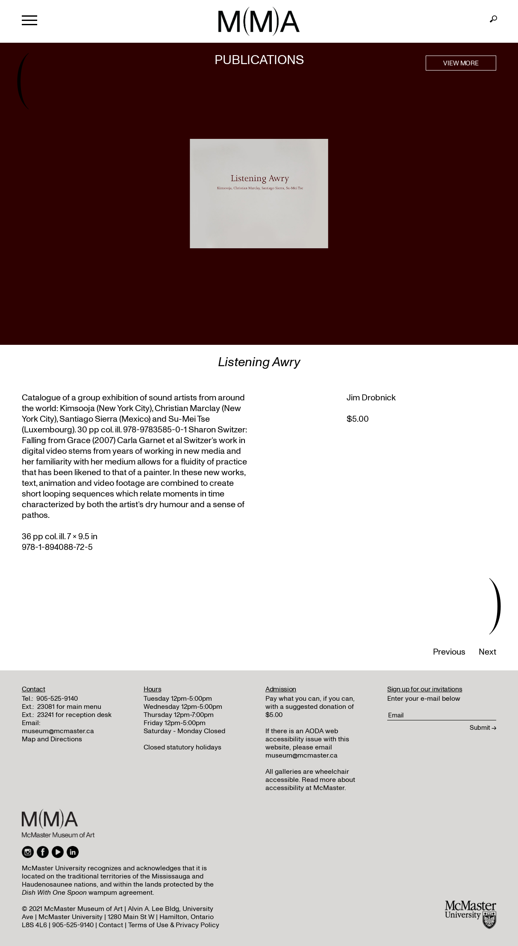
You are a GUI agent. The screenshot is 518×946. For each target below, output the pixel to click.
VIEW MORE (461, 63)
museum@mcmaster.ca (58, 731)
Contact (111, 925)
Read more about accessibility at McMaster (310, 784)
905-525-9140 (57, 698)
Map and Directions (52, 739)
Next (487, 652)
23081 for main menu (69, 706)
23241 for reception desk (74, 715)
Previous (449, 652)
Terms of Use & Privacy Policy (173, 925)
